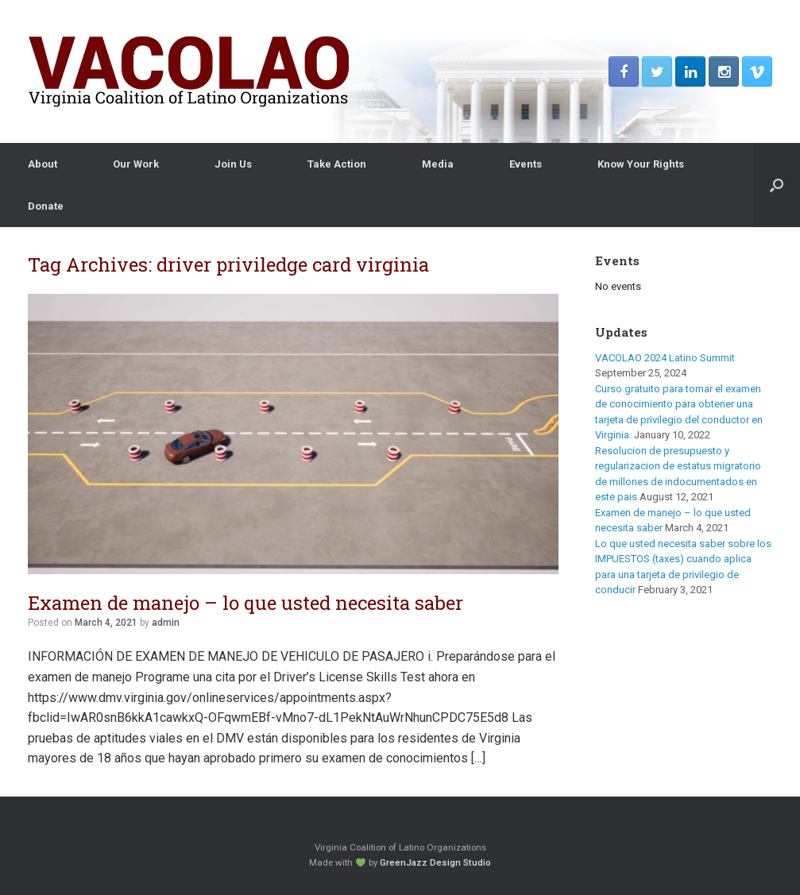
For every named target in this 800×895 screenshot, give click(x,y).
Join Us (233, 164)
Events (525, 164)
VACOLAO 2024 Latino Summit (665, 358)
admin (166, 622)
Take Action (336, 164)
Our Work (136, 164)
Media (438, 164)
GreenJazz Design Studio (435, 862)
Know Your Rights (640, 164)
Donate (46, 206)
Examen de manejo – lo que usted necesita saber (245, 602)
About (42, 164)
